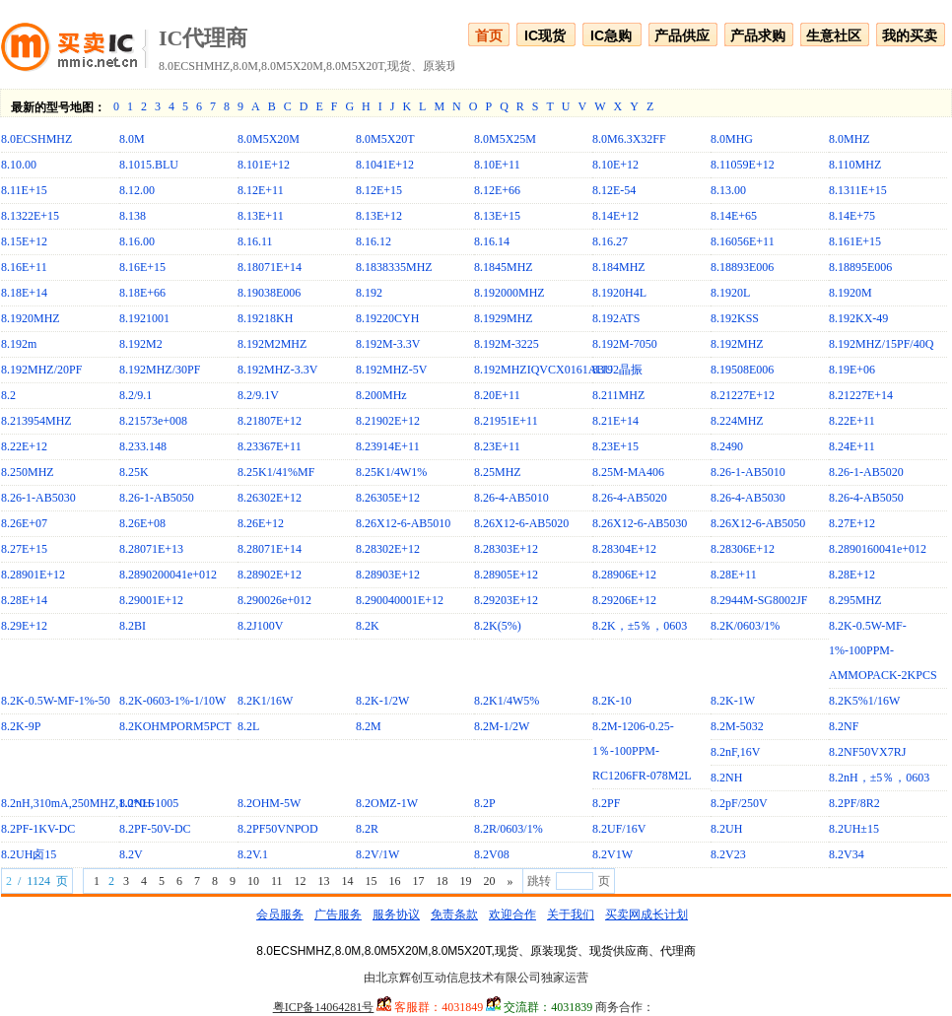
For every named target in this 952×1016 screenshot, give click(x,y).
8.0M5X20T (385, 139)
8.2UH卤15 (28, 854)
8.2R (367, 829)
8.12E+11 (261, 190)
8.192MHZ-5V (391, 369)
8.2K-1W (733, 701)
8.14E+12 (615, 216)
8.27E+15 (24, 549)
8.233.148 (143, 446)
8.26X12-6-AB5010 (403, 523)
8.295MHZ (855, 600)
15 (370, 881)
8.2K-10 (612, 701)
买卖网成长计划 (646, 914)
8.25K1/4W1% (391, 472)
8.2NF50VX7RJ (867, 752)
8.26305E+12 (388, 498)
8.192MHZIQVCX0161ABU (543, 369)
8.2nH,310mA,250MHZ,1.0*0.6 (77, 803)
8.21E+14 (615, 421)
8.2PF (606, 803)
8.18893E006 (742, 267)
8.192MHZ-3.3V (277, 369)
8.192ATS (616, 318)
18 (441, 881)
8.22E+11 (852, 421)
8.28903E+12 (388, 574)
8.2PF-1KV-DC (38, 829)
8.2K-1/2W (382, 701)
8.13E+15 (497, 216)
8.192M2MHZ (272, 344)
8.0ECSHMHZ (36, 139)
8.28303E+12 (506, 549)
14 (347, 881)
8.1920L (730, 293)
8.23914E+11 (388, 446)
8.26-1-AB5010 (748, 472)
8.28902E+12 (270, 574)
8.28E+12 (852, 574)
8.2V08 (492, 854)
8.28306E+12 (743, 549)
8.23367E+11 (270, 446)
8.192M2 (141, 344)
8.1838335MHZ (394, 267)
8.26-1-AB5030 (38, 498)
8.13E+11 (261, 216)
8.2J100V (260, 626)
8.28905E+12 (506, 574)
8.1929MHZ (503, 318)
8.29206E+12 (624, 600)
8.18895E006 (860, 267)
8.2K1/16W (265, 701)
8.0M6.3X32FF (629, 139)
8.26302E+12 (270, 498)
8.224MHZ (737, 421)
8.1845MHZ (503, 267)
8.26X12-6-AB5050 (758, 523)
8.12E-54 (614, 190)
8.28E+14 (24, 600)
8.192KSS (735, 318)
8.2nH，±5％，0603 (879, 777)
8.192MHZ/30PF (159, 369)
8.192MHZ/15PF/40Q (881, 344)
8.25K (134, 472)
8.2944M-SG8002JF (759, 600)
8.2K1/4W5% (506, 701)
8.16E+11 (24, 267)
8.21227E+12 (743, 395)
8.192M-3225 (506, 344)
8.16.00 (137, 241)
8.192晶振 (617, 369)
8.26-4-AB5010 (511, 498)
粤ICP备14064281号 (323, 1007)
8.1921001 (144, 318)
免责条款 (454, 914)
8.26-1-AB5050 (156, 498)
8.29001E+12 (151, 600)
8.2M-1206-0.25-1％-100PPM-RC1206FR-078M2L (642, 750)
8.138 (132, 216)
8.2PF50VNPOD (278, 829)
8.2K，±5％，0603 (639, 626)
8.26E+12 (261, 523)
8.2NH (726, 777)
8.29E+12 (24, 626)
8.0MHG (732, 139)
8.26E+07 (24, 523)
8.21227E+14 (861, 395)
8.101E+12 (264, 164)
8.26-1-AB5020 (866, 472)
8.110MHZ (855, 164)
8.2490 (727, 446)
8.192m (18, 344)
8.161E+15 (855, 241)
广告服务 (338, 914)
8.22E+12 (24, 446)
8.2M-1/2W (501, 726)
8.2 (8, 395)
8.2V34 (846, 854)
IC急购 (611, 35)
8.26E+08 (142, 523)
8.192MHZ (737, 344)
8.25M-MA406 (628, 472)
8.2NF (843, 726)
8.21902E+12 (388, 421)
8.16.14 (492, 241)
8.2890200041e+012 (168, 574)
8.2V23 (728, 854)
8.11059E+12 (743, 164)
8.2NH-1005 (148, 803)
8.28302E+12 (388, 549)
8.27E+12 (852, 523)
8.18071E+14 (270, 267)
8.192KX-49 (858, 318)
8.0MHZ (849, 139)
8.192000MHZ (509, 293)
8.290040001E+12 (399, 600)
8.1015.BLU (148, 164)
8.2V (131, 854)
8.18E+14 (24, 293)
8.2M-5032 (737, 726)
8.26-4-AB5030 (748, 498)
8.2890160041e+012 (877, 549)
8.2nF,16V (735, 752)
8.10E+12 (615, 164)
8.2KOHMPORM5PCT (175, 726)
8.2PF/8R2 (854, 803)
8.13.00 (728, 190)
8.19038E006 (269, 293)
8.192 (369, 293)
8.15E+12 (24, 241)
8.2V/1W (377, 854)
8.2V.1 (253, 854)
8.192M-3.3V (388, 344)
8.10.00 (18, 164)
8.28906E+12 (624, 574)
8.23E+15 (615, 446)
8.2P (485, 803)
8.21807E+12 (270, 421)
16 (394, 881)
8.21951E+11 (506, 421)
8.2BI (132, 626)
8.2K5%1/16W (864, 701)
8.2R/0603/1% (508, 829)
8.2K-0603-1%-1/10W (172, 701)
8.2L (248, 726)
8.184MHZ (619, 267)
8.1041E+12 (385, 164)
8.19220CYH (387, 318)
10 (253, 881)
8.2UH (726, 829)
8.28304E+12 (624, 549)
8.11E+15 (24, 190)
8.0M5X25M (505, 139)
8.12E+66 (497, 190)
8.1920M (850, 293)
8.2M (368, 726)
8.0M (132, 139)
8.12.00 (137, 190)
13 (323, 881)
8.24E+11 (852, 446)
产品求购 (757, 35)
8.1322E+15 (30, 216)
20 (489, 881)
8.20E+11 (497, 395)
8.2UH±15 (854, 829)
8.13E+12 (379, 216)
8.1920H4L (619, 293)
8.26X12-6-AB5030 (639, 523)
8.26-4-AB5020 (629, 498)
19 (465, 881)
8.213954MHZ (36, 421)
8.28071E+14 (270, 549)
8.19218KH (265, 318)
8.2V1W (612, 854)
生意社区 (833, 35)
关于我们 (570, 914)
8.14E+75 (852, 216)
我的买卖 (909, 35)
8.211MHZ (618, 395)
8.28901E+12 (33, 574)
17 (418, 881)
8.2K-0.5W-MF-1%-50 (55, 701)
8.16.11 (255, 241)
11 (277, 881)
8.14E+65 (734, 216)
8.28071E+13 (151, 549)
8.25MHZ (497, 472)
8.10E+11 (497, 164)
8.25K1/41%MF (276, 472)
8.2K (367, 626)
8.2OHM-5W (269, 803)
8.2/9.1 (135, 395)
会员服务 (280, 914)
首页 (489, 35)
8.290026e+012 (274, 600)
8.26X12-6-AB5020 (521, 523)
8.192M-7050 (624, 344)
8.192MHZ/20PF (41, 369)
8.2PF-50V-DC (155, 829)
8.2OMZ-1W (387, 803)
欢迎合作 (512, 914)
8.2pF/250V (739, 803)
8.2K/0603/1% (745, 626)
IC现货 (545, 35)
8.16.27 (610, 241)
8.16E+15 (142, 267)
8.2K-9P (20, 726)
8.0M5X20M (269, 139)
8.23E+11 (497, 446)
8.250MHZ (27, 472)
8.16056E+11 (743, 241)
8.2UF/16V (619, 829)
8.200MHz (381, 395)
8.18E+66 (142, 293)
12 (300, 881)
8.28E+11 (734, 574)
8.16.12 (373, 241)
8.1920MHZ (30, 318)
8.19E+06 (852, 369)
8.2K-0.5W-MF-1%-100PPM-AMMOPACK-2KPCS (883, 650)
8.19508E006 (742, 369)
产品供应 (682, 35)
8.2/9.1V (258, 395)
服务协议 (396, 914)
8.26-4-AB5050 (866, 498)
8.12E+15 (379, 190)
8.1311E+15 (858, 190)
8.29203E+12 (506, 600)
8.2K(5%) (497, 626)
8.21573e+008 (153, 421)
